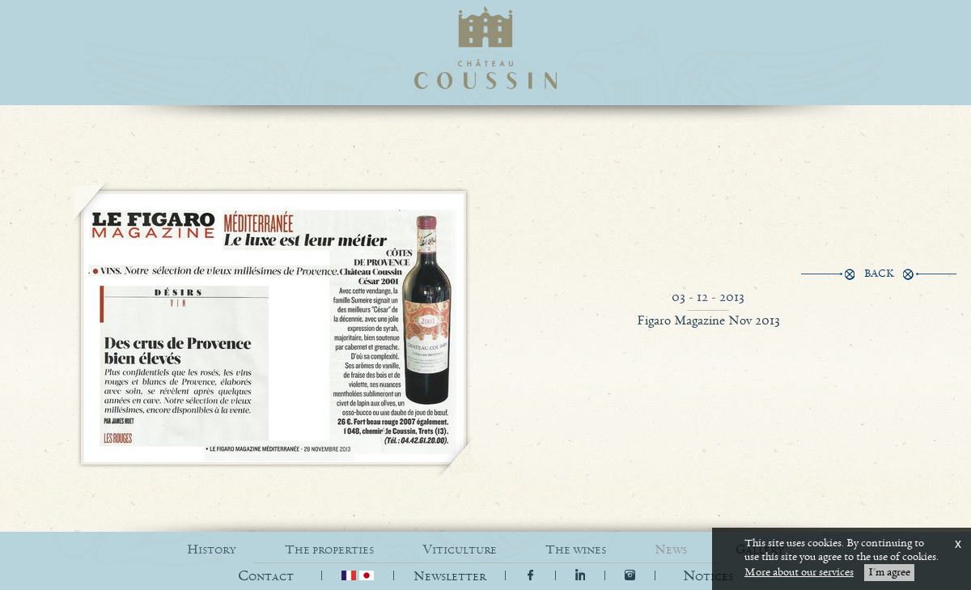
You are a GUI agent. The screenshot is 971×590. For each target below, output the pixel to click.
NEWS (671, 549)
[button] (708, 576)
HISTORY (211, 549)
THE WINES (575, 549)
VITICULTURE (459, 549)
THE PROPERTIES (329, 549)
